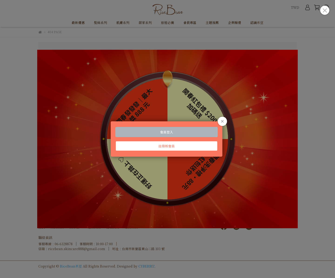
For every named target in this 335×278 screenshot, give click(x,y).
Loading (167, 139)
